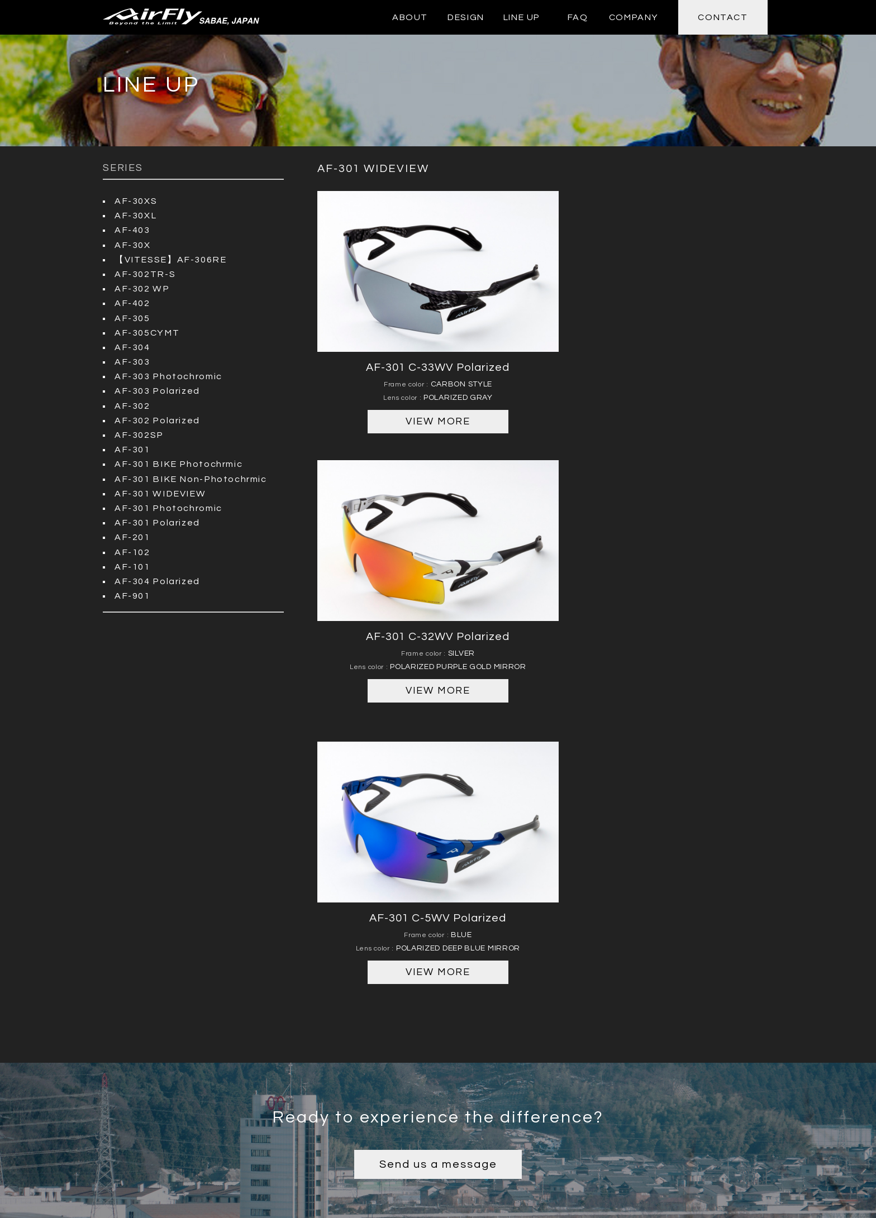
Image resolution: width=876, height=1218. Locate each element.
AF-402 (132, 302)
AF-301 (132, 447)
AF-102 (132, 549)
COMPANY (633, 17)
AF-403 (132, 230)
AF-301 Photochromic (168, 505)
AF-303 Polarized (157, 389)
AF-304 (132, 346)
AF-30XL (135, 215)
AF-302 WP (141, 288)
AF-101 (132, 564)
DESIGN (465, 17)
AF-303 (132, 360)
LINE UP (521, 17)
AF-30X (132, 244)
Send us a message (438, 857)
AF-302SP (139, 433)
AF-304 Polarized (157, 578)
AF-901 (132, 593)
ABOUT (410, 17)
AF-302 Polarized (157, 418)
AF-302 (132, 404)
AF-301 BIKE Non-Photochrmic (188, 476)
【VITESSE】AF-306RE (168, 259)
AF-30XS (135, 201)
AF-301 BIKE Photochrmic (177, 462)
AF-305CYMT (146, 331)
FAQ (578, 17)
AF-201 (132, 535)
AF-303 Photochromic (168, 375)
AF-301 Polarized (157, 520)
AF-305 (132, 317)
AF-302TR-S (144, 273)
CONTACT (723, 17)
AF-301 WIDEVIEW (158, 491)
